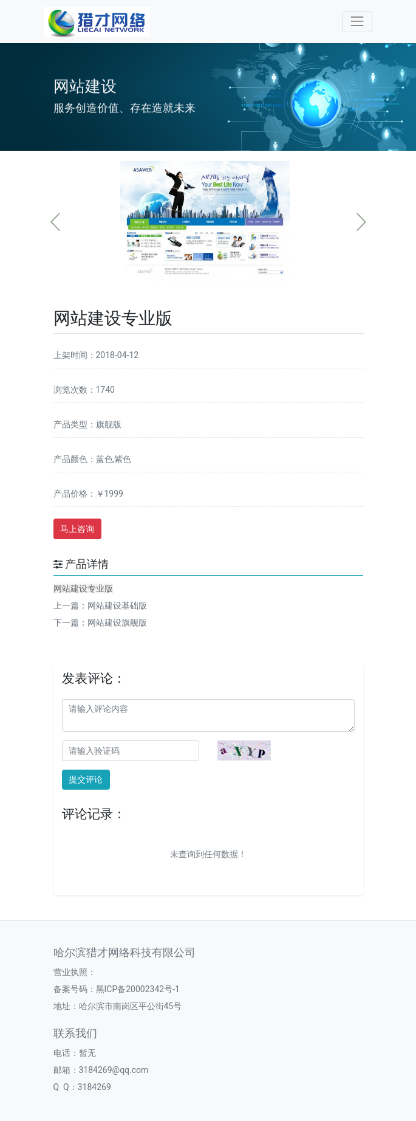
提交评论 (86, 779)
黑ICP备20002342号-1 (138, 989)
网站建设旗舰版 (117, 622)
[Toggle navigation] (357, 21)
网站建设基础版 (117, 605)
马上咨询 (77, 529)
